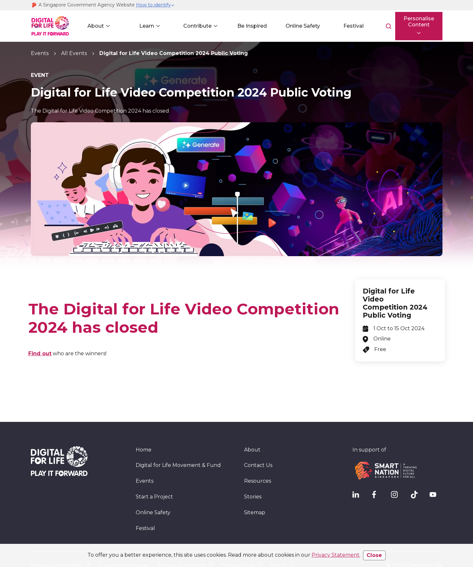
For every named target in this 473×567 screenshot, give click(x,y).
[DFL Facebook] (378, 475)
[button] (155, 5)
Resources (257, 461)
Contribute (195, 26)
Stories (252, 476)
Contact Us (258, 445)
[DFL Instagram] (397, 475)
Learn (145, 26)
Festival (350, 26)
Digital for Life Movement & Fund (178, 445)
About (95, 26)
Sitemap (254, 492)
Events (40, 53)
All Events (74, 53)
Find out (39, 353)
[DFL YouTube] (436, 475)
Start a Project (154, 476)
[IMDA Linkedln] (358, 475)
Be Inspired (249, 26)
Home (143, 429)
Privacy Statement (335, 555)
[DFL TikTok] (416, 475)
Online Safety (299, 26)
